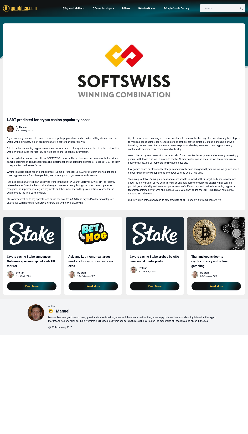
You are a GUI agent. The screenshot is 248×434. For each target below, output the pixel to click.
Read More (32, 286)
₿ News (126, 8)
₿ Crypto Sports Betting (176, 8)
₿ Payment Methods (73, 8)
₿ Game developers (103, 8)
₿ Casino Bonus (146, 8)
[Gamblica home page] (19, 8)
